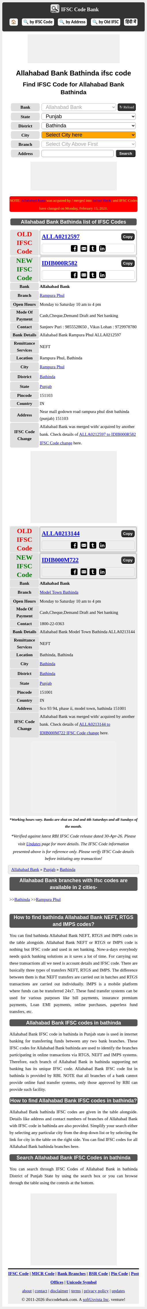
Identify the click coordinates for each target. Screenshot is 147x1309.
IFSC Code (18, 1273)
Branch (25, 144)
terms (76, 1291)
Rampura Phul (52, 295)
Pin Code (119, 1273)
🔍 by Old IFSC (105, 21)
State (25, 116)
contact (41, 1291)
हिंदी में (130, 21)
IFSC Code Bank (80, 9)
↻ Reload (126, 107)
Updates (33, 844)
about (27, 1291)
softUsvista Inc (96, 1299)
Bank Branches (72, 1273)
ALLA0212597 (61, 236)
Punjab (46, 386)
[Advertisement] (74, 48)
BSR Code (98, 1273)
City (25, 135)
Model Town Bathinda (59, 592)
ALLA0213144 (61, 533)
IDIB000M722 (60, 560)
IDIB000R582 (59, 263)
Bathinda (47, 376)
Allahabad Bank (33, 200)
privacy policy (96, 1291)
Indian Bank (102, 200)
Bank (25, 107)
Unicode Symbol (81, 1282)
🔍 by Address (72, 21)
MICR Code (43, 1273)
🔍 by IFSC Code (38, 21)
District (25, 126)
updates (118, 1291)
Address (25, 153)
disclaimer (59, 1291)
